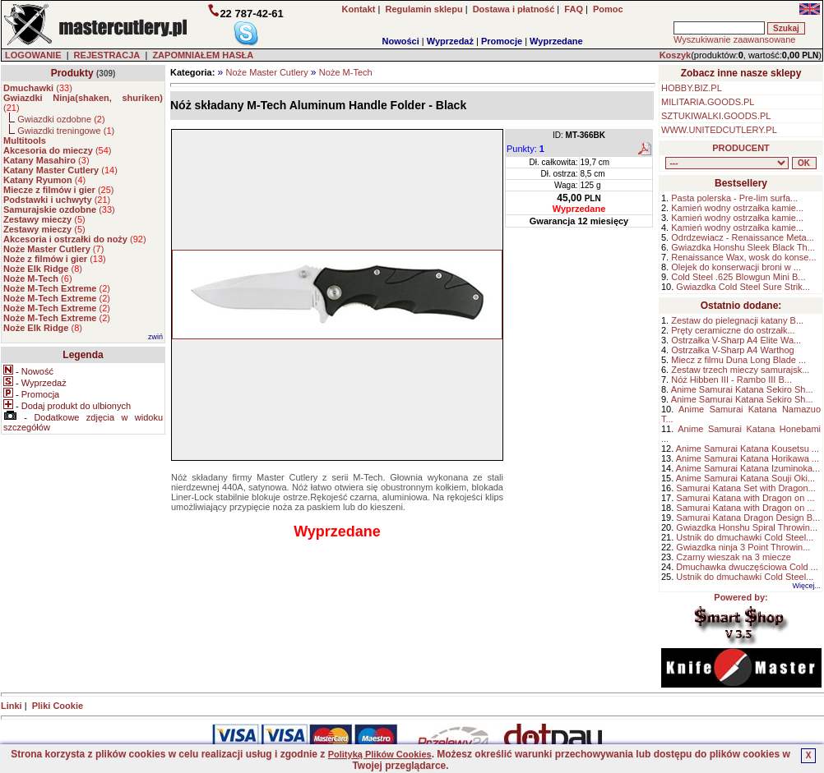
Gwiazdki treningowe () (65, 131)
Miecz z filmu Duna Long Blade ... (738, 360)
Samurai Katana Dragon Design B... (748, 517)
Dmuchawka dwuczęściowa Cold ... (746, 567)
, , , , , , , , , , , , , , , (727, 163)
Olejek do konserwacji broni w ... (736, 267)
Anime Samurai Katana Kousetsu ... (747, 448)
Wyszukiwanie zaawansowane (734, 39)
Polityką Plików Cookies (380, 754)
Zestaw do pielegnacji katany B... (737, 320)
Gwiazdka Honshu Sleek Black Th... (743, 247)
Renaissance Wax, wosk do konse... (743, 257)
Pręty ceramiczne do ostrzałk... (732, 330)
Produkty (72, 73)
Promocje (501, 41)
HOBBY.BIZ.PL (691, 88)
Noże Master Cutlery (266, 72)
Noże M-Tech (346, 72)
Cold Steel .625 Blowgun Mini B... (738, 277)
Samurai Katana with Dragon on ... (745, 498)
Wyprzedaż (450, 41)
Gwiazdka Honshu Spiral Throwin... (746, 527)
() (37, 88)
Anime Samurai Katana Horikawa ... (747, 458)
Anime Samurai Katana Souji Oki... (745, 478)
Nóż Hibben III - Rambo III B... (731, 379)
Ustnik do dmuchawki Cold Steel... (744, 537)
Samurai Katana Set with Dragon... (745, 488)
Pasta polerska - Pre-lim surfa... (734, 198)
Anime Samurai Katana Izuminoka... (748, 468)
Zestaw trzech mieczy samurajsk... (740, 370)
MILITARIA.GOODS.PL (708, 102)
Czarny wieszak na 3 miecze (733, 557)
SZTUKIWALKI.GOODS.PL (716, 116)
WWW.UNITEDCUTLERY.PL (719, 130)
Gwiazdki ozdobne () (60, 119)
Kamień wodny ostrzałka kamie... (737, 208)
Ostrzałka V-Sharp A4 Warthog (732, 350)
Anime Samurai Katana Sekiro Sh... (742, 389)
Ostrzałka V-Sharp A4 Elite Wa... (736, 340)
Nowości (400, 41)
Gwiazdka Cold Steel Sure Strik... (743, 287)
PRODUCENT (741, 148)
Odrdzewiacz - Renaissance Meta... (742, 237)
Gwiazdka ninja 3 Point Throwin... (743, 547)
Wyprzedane (556, 41)
